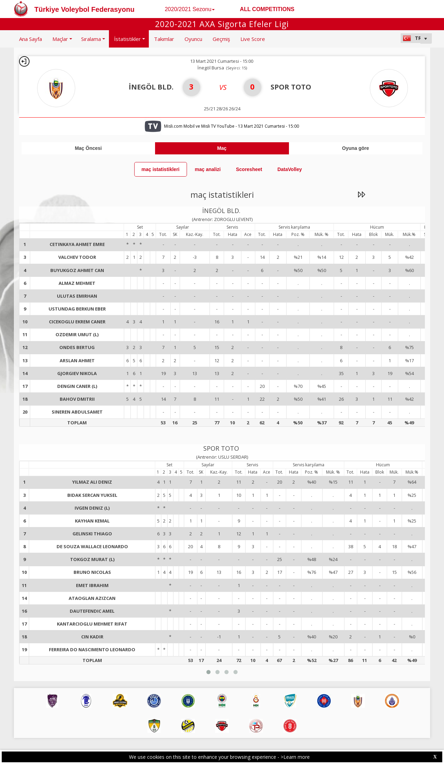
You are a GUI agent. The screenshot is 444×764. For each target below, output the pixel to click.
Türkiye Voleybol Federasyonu (84, 9)
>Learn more (295, 757)
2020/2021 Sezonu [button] (190, 9)
